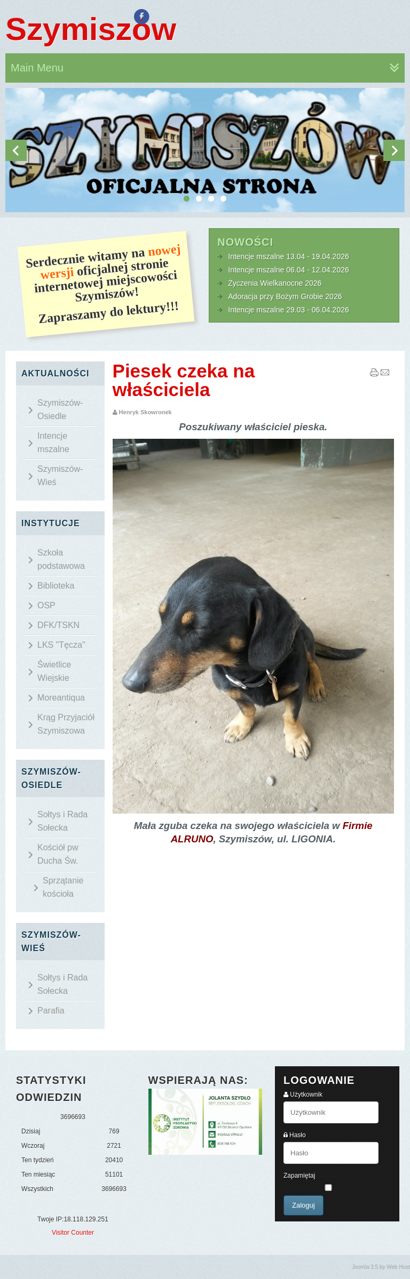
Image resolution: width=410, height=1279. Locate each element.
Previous (16, 150)
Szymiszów (90, 29)
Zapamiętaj (299, 1175)
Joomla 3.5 (365, 1267)
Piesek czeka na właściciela (184, 380)
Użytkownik (306, 1094)
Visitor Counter (73, 1232)
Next (394, 150)
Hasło (297, 1135)
